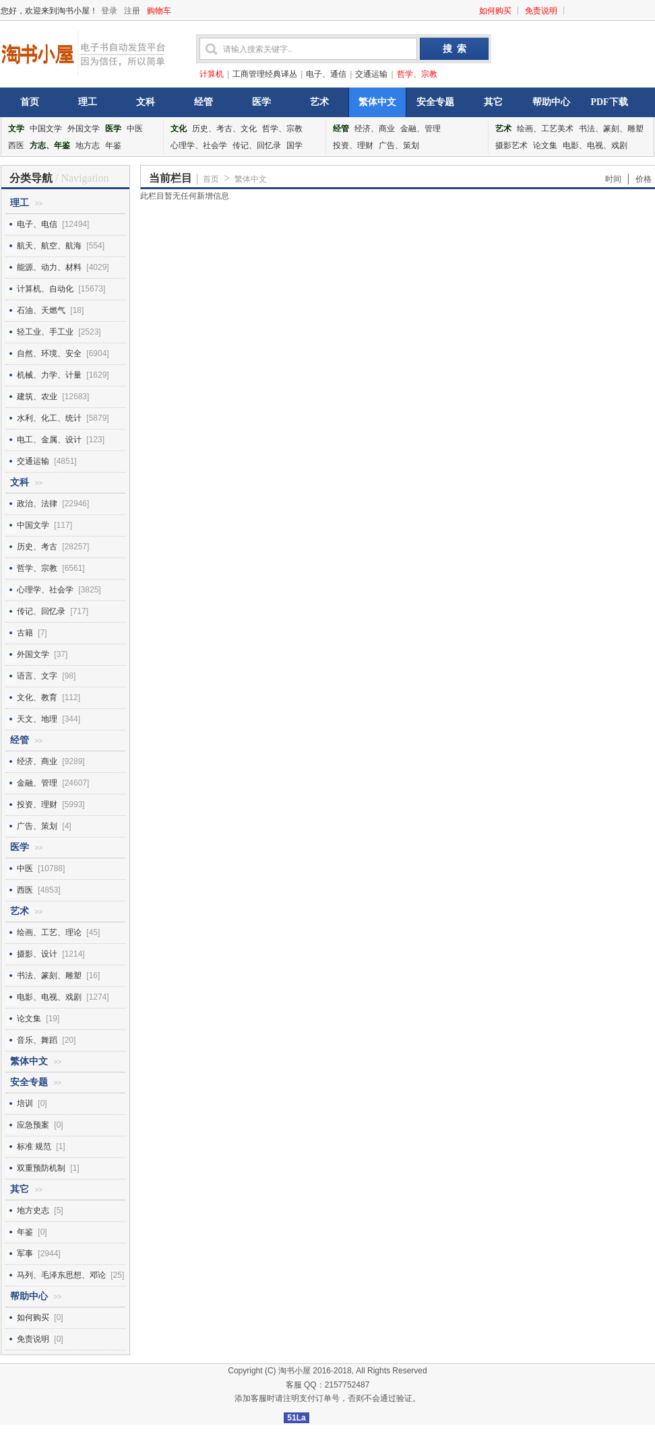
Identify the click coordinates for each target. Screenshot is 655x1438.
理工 (87, 102)
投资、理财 (353, 145)
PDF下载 (608, 102)
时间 (613, 179)
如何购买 (495, 10)
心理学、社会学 (198, 145)
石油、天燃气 (41, 310)
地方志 (87, 145)
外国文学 (83, 128)
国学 (294, 145)
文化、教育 (37, 697)
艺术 (319, 102)
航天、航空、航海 (49, 245)
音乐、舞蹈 (37, 1040)
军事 (25, 1253)
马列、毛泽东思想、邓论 (61, 1275)
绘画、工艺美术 (545, 128)
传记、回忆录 (256, 145)
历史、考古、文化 (224, 128)
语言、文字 (37, 676)
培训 (25, 1103)
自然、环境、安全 (49, 353)
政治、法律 (37, 503)
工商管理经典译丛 (264, 74)
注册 (132, 10)
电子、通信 (326, 74)
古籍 (25, 633)
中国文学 (46, 128)
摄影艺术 (511, 145)
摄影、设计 (37, 954)
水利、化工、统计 (49, 418)
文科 (145, 102)
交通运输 (371, 74)
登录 (109, 10)
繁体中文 (377, 102)
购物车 (159, 10)
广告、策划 (399, 145)
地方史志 (33, 1210)
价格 (643, 179)
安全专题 (435, 102)
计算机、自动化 (45, 289)
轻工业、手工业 (45, 332)
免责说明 (541, 10)
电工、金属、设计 (49, 439)
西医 (16, 145)
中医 (135, 128)
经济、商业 (374, 128)
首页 (29, 102)
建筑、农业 (37, 396)
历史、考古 (37, 546)
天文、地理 (37, 719)
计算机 (211, 74)
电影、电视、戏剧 (595, 145)
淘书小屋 (294, 1370)
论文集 (545, 145)
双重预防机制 (41, 1168)
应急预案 (33, 1125)
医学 (261, 102)
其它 (493, 102)
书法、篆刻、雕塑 (611, 128)
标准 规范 (34, 1146)
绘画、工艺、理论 (49, 932)
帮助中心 (551, 102)
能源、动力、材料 (49, 267)
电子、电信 (37, 224)
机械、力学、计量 (49, 375)
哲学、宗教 (417, 74)
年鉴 (113, 145)
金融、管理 (420, 128)
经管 (203, 102)
